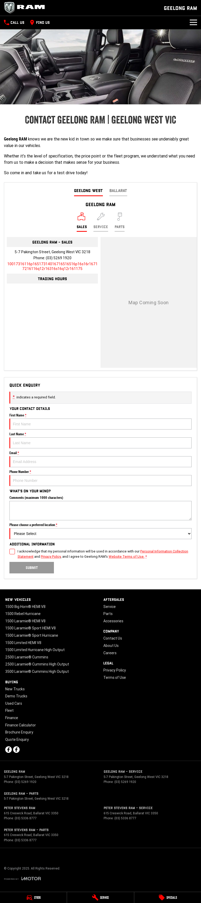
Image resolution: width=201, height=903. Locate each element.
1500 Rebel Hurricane (23, 613)
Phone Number (100, 478)
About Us (111, 645)
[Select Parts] (120, 222)
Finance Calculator (20, 725)
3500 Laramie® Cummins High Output (37, 671)
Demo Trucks (16, 696)
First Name (100, 421)
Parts (108, 613)
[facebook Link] (8, 749)
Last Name (100, 440)
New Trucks (15, 689)
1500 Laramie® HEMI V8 (25, 621)
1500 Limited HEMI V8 (23, 642)
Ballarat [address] (118, 190)
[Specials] (167, 897)
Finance (11, 717)
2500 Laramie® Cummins (26, 657)
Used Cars (13, 703)
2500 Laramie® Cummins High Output (37, 664)
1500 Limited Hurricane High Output (35, 649)
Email (100, 459)
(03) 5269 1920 (58, 258)
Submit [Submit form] (32, 568)
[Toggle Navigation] (193, 22)
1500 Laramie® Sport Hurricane (31, 635)
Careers (109, 653)
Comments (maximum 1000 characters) (100, 508)
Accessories (113, 621)
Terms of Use (114, 677)
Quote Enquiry (17, 739)
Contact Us (112, 638)
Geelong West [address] (88, 190)
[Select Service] (100, 222)
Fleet (9, 710)
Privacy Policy (114, 670)
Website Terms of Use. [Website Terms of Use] (126, 556)
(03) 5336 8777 (26, 818)
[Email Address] (52, 266)
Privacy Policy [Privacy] (51, 556)
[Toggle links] (22, 879)
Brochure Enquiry (19, 732)
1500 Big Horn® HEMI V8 (25, 606)
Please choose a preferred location (100, 531)
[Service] (100, 897)
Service (109, 606)
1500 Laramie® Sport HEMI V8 (30, 628)
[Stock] (33, 897)
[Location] (82, 222)
